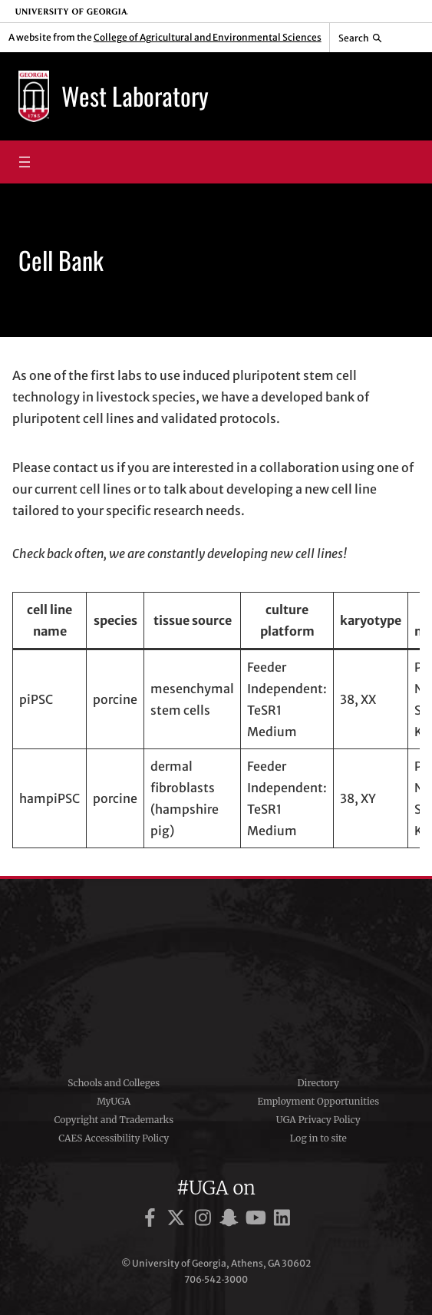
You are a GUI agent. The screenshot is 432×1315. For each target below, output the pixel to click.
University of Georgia (216, 972)
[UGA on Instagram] (205, 1220)
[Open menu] (24, 162)
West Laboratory (135, 96)
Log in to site (318, 1138)
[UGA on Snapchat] (231, 1220)
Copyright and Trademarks (113, 1119)
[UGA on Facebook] (152, 1220)
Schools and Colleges (114, 1083)
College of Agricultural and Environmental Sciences (208, 37)
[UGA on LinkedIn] (282, 1220)
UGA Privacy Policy (318, 1119)
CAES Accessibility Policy (113, 1138)
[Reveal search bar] (360, 37)
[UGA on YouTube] (258, 1220)
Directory (318, 1083)
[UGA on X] (178, 1220)
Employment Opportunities (318, 1101)
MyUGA (113, 1101)
